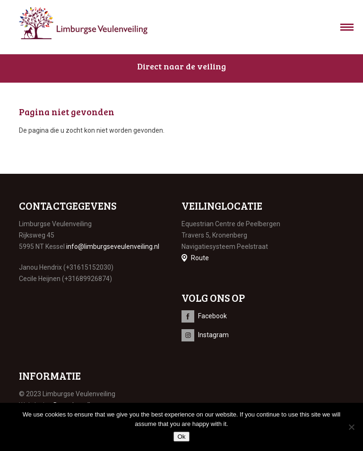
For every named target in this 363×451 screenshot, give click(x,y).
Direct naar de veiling (181, 66)
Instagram (213, 335)
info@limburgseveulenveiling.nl (112, 246)
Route (200, 258)
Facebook (212, 316)
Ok (181, 436)
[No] (351, 427)
